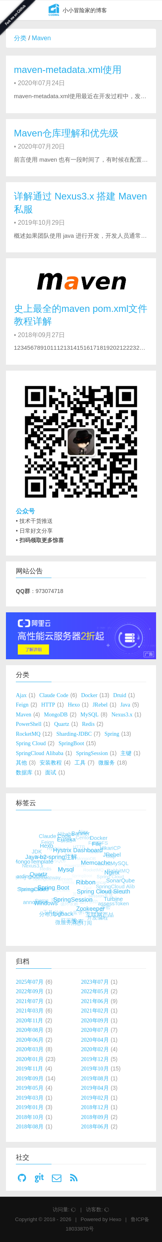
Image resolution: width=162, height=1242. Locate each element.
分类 (20, 38)
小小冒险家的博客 (76, 10)
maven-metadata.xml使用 (68, 69)
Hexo (115, 1219)
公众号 (25, 511)
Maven (41, 38)
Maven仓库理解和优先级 (66, 133)
